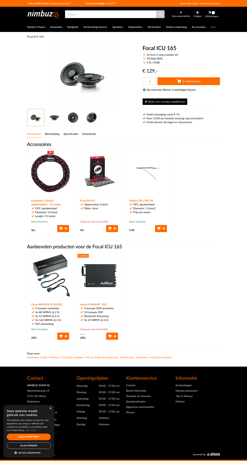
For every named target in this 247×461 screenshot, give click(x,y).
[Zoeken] (160, 14)
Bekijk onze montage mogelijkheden (164, 101)
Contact (130, 385)
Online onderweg (176, 26)
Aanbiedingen (184, 385)
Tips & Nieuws (184, 396)
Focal (89, 357)
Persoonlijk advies (189, 3)
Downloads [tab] (89, 133)
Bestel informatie (136, 390)
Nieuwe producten (210, 3)
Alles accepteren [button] (29, 436)
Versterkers (154, 26)
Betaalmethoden (136, 401)
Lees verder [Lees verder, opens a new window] (31, 430)
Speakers (117, 26)
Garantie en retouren (138, 396)
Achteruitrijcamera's (96, 26)
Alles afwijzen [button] (28, 445)
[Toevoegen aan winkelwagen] (63, 228)
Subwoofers (135, 26)
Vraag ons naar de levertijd (94, 221)
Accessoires (199, 26)
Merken (54, 357)
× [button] (50, 408)
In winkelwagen (189, 81)
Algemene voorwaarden (140, 406)
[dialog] (28, 431)
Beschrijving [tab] (52, 133)
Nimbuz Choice (36, 26)
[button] (29, 452)
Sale (213, 26)
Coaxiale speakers (72, 357)
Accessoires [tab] (34, 133)
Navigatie (73, 26)
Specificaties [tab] (70, 133)
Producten (127, 357)
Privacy (130, 412)
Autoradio (56, 26)
